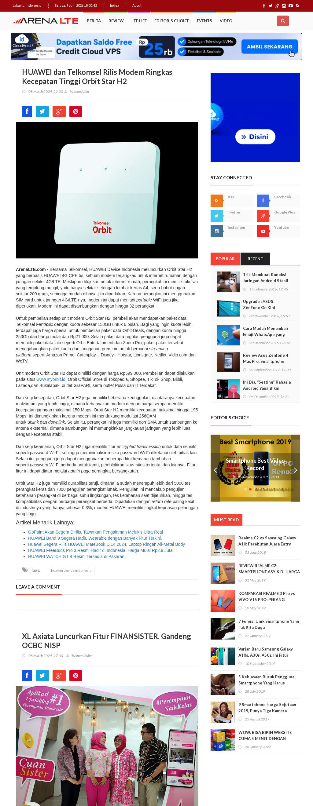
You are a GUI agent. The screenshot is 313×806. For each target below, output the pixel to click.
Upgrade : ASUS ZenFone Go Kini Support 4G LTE (259, 307)
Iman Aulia (81, 91)
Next (295, 468)
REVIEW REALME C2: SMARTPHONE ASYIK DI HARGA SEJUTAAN (269, 571)
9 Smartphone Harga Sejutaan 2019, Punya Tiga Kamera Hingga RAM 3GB (267, 710)
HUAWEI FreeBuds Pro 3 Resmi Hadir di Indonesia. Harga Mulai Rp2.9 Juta (100, 550)
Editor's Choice (171, 20)
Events (204, 20)
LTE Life (139, 20)
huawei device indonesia (71, 570)
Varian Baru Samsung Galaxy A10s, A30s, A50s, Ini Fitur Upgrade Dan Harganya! (265, 655)
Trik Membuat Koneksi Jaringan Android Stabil (265, 277)
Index (114, 5)
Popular (225, 258)
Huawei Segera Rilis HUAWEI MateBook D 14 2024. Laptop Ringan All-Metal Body (106, 544)
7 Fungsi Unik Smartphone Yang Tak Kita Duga (268, 624)
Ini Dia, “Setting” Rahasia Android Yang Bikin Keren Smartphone (267, 388)
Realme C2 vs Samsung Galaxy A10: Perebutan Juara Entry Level (267, 544)
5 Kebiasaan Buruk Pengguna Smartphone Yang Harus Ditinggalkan (266, 682)
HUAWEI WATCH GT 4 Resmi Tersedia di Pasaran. (77, 556)
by (68, 91)
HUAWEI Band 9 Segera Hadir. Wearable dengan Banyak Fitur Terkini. (95, 538)
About (137, 5)
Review (116, 20)
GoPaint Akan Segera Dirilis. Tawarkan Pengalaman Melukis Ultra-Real (95, 532)
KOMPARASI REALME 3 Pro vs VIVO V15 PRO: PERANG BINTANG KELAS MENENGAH (266, 599)
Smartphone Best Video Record (255, 464)
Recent (255, 258)
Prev (215, 468)
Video (226, 20)
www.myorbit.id (51, 379)
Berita (94, 20)
